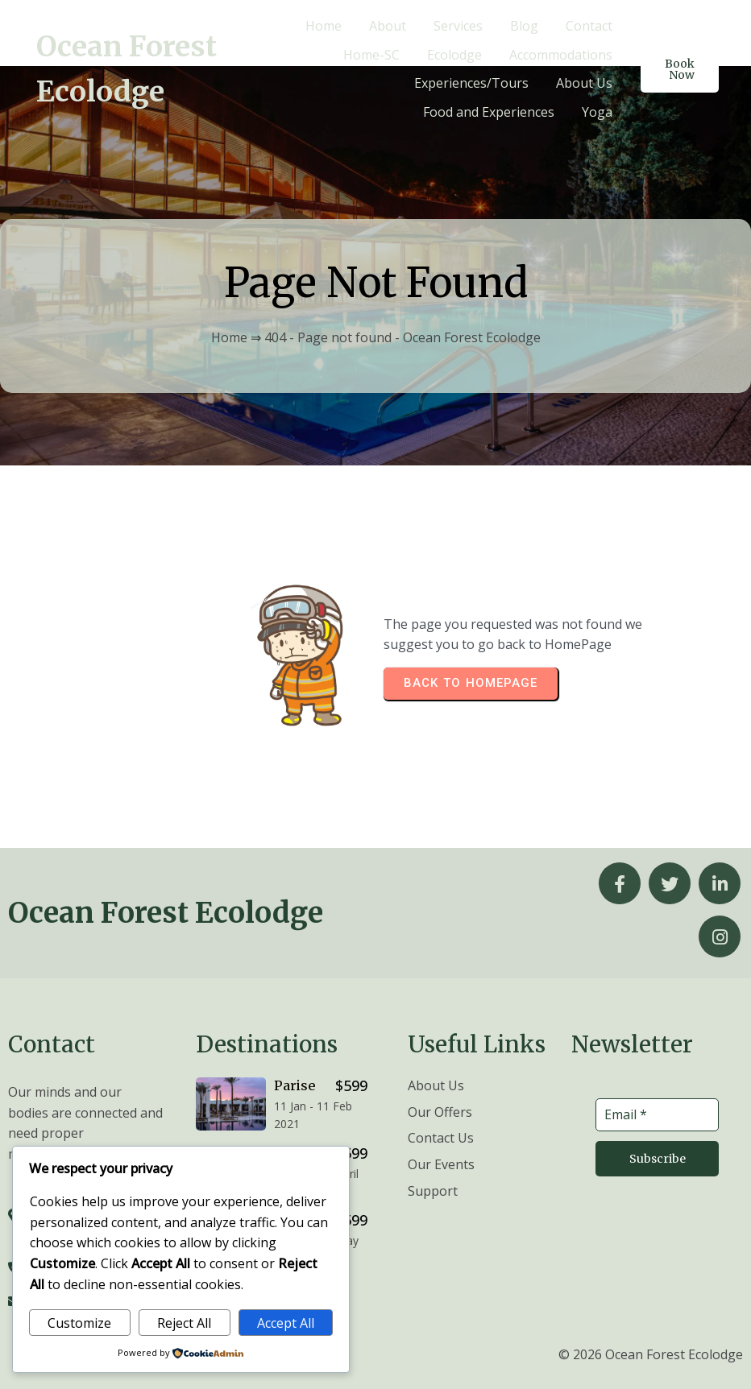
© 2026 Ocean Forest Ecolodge (650, 1353)
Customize (79, 1323)
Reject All (184, 1323)
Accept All (285, 1323)
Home (229, 337)
